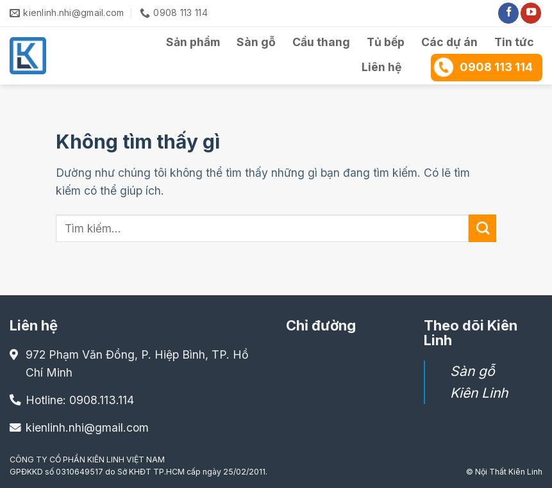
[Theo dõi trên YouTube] (531, 13)
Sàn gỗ (256, 42)
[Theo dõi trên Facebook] (508, 13)
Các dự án (449, 42)
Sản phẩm (193, 42)
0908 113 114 (483, 66)
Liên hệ (381, 67)
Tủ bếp (386, 42)
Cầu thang (321, 42)
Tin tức (514, 42)
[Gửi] (482, 228)
